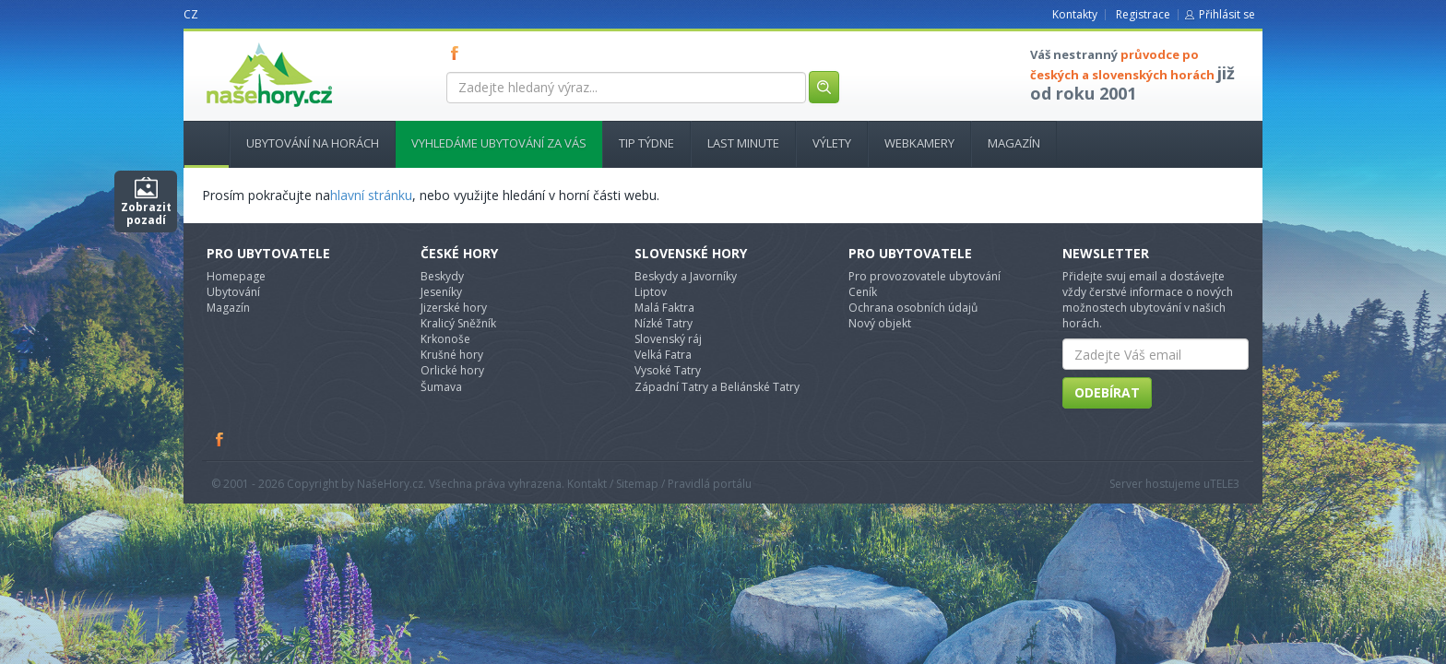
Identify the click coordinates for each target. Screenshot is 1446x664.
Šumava (441, 387)
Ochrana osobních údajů (913, 307)
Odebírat (1107, 392)
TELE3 (1224, 484)
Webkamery (919, 143)
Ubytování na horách (312, 143)
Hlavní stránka (199, 143)
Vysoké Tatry (667, 370)
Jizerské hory (454, 307)
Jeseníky (441, 292)
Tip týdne (646, 143)
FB (458, 52)
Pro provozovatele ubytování (924, 276)
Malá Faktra (664, 307)
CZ (191, 14)
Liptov (650, 292)
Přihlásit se (1227, 14)
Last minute (743, 143)
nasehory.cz (236, 42)
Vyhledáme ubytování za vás (499, 143)
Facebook (220, 439)
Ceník (862, 292)
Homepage (236, 276)
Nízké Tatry (663, 323)
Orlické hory (452, 370)
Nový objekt (879, 323)
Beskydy (442, 276)
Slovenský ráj (668, 339)
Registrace (1143, 14)
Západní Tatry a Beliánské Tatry (717, 387)
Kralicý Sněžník (458, 323)
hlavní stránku (371, 195)
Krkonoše (445, 339)
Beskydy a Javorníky (685, 276)
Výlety (831, 143)
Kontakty (1074, 14)
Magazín (1014, 143)
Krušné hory (452, 354)
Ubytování (233, 292)
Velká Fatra (663, 354)
